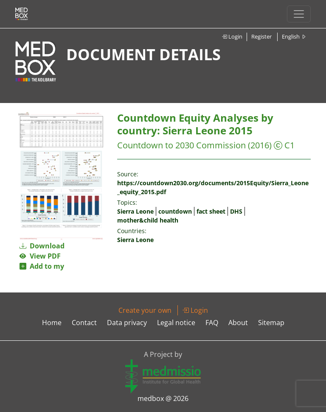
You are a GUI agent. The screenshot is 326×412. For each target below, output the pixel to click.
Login (232, 36)
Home (52, 322)
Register (261, 36)
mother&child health (147, 220)
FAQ (211, 322)
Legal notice (176, 322)
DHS (236, 211)
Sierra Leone (135, 211)
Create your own (144, 310)
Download (42, 246)
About (238, 322)
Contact (84, 322)
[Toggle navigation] (299, 14)
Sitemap (271, 322)
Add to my (42, 266)
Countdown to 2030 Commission (181, 145)
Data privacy (127, 322)
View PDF (40, 256)
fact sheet (211, 211)
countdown (175, 211)
